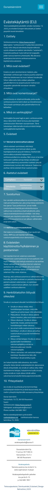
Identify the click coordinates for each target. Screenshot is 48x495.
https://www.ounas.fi (27, 42)
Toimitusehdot (23, 486)
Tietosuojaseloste (10, 486)
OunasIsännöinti (12, 7)
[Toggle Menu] (41, 7)
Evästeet (34, 486)
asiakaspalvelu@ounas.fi (24, 442)
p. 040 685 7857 (24, 480)
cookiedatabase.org (11, 417)
